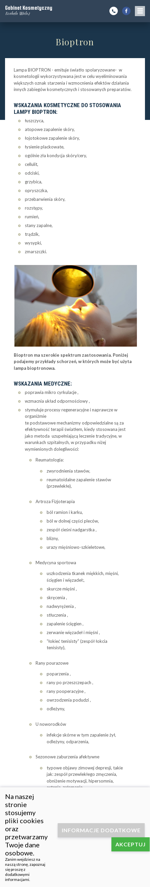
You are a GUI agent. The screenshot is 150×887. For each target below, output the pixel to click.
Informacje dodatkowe (101, 830)
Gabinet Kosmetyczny (28, 10)
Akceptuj (130, 844)
